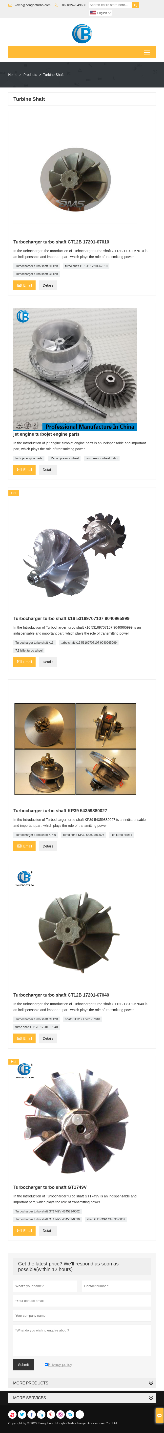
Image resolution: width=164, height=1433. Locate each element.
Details (48, 285)
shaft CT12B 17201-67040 (82, 1019)
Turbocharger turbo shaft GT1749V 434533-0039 (47, 1219)
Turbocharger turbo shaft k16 (34, 642)
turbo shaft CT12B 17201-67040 (36, 1027)
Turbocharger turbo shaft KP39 (35, 835)
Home (12, 75)
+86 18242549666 (73, 5)
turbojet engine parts (28, 458)
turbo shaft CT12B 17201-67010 (86, 266)
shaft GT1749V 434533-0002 (106, 1219)
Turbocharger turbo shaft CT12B (36, 266)
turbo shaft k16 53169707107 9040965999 (89, 642)
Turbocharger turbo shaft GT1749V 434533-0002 (47, 1211)
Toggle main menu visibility (147, 51)
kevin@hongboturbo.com (33, 5)
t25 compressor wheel (64, 458)
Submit (23, 1365)
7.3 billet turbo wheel (28, 650)
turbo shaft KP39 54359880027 (83, 835)
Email (24, 284)
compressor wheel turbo (102, 458)
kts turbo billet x (121, 835)
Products (30, 75)
